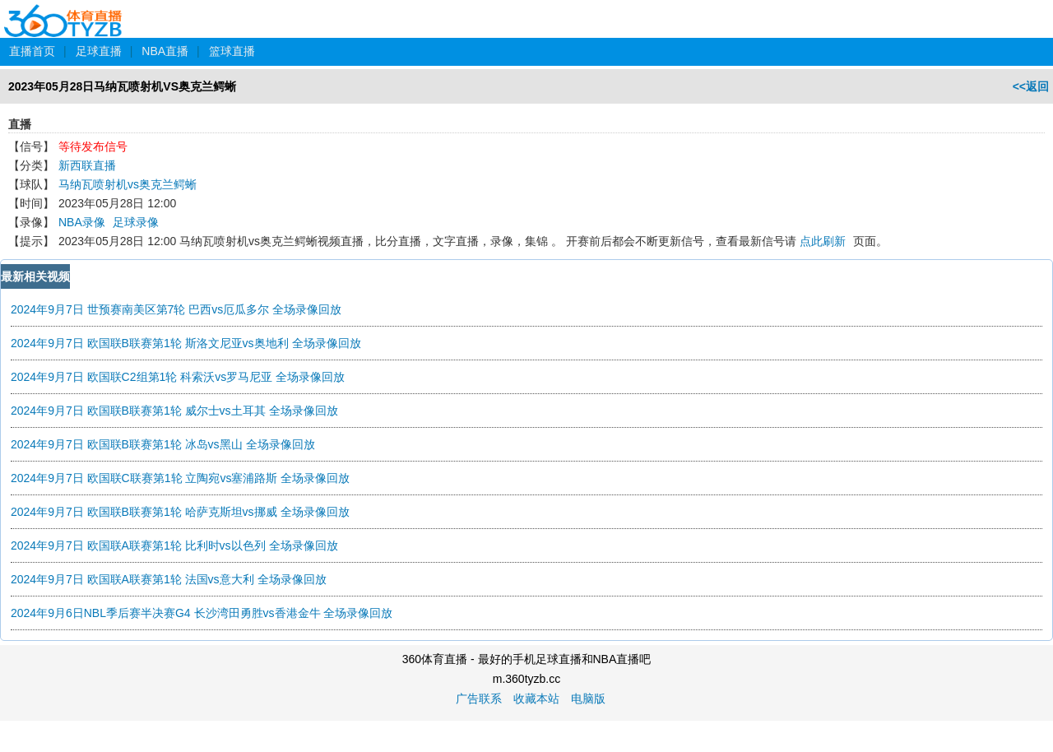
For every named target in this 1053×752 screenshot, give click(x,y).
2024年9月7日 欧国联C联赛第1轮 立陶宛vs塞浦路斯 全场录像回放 (180, 478)
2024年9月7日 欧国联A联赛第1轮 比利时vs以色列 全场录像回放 (174, 545)
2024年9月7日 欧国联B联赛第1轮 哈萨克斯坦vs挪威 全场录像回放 (180, 511)
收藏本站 (536, 698)
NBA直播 (164, 51)
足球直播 (99, 51)
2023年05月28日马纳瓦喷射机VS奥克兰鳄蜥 (122, 86)
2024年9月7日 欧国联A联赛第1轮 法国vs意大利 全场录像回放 (169, 579)
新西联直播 (87, 165)
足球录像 (136, 222)
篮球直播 (232, 51)
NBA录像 (81, 222)
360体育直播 (63, 11)
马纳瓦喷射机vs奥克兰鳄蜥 (127, 184)
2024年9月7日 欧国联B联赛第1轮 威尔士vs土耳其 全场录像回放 (174, 410)
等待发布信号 (93, 146)
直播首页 (32, 51)
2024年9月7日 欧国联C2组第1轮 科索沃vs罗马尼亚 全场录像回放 (178, 376)
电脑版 (588, 698)
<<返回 (1031, 86)
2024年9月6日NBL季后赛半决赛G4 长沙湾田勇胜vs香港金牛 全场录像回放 (201, 613)
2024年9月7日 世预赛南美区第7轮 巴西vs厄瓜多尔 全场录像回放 (176, 309)
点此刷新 (823, 241)
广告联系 (479, 698)
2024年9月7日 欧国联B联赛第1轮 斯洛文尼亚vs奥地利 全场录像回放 (186, 343)
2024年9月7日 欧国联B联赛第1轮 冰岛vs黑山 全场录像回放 (163, 444)
